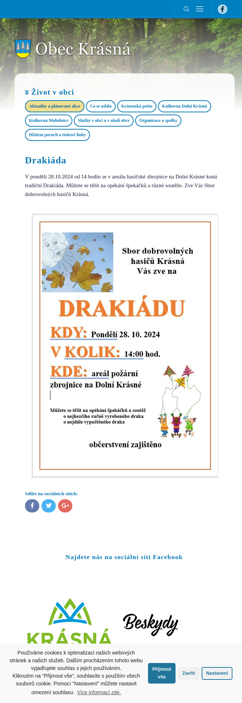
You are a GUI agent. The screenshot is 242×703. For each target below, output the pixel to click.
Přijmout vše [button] (161, 673)
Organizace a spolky (158, 120)
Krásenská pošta (136, 106)
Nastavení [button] (217, 673)
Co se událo (101, 106)
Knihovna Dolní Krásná (184, 106)
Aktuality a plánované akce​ (54, 106)
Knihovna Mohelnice (48, 120)
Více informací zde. (99, 692)
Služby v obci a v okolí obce (104, 120)
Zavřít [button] (188, 673)
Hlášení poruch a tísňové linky (57, 134)
